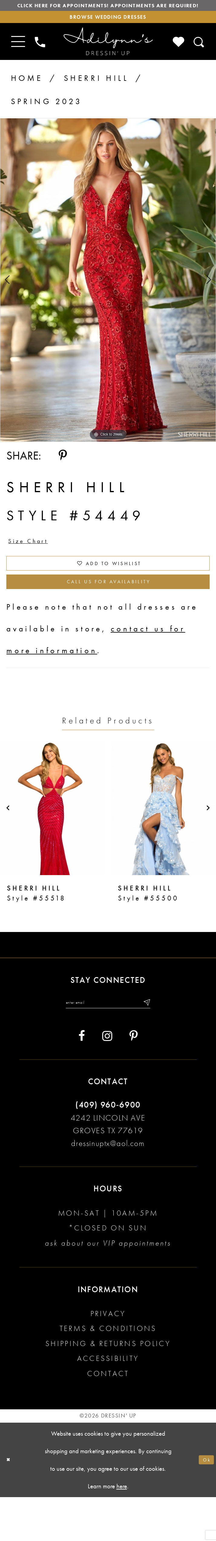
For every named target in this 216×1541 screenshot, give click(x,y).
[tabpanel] (108, 299)
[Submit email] (162, 1044)
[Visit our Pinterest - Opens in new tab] (133, 1080)
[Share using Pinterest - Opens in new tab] (63, 475)
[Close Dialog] (11, 1503)
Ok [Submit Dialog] (203, 1503)
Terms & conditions (108, 1372)
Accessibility (108, 1402)
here (121, 1530)
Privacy (108, 1357)
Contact (108, 1417)
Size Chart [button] (37, 564)
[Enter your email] (108, 1044)
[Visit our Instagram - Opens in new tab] (107, 1080)
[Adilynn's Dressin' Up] (108, 61)
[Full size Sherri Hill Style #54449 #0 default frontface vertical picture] (108, 299)
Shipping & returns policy (108, 1387)
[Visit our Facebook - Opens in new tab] (81, 1080)
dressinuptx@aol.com (108, 1187)
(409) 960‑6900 (108, 1148)
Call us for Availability (108, 618)
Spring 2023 (46, 121)
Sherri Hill (96, 97)
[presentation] (52, 847)
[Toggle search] (199, 61)
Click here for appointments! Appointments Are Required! (108, 12)
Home (27, 97)
